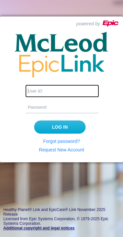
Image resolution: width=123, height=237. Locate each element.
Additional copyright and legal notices (38, 228)
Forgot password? (61, 141)
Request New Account (61, 149)
